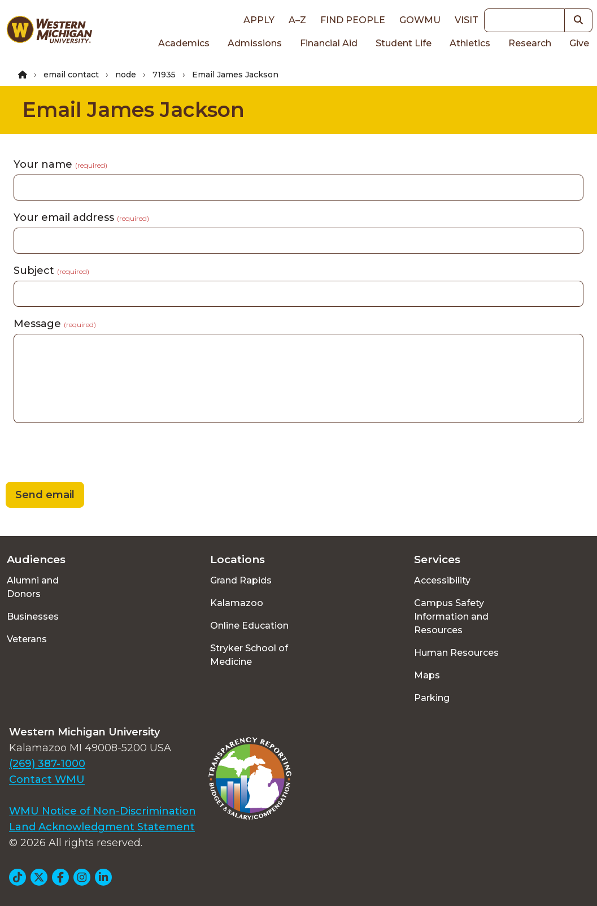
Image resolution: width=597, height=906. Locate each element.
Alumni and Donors (33, 587)
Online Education (249, 625)
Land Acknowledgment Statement (102, 827)
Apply (258, 20)
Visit (466, 20)
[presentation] (86, 454)
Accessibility (442, 580)
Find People (352, 20)
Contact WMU (47, 779)
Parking (432, 697)
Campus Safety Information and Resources (451, 616)
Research (529, 43)
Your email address (81, 217)
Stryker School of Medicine (249, 655)
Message (55, 323)
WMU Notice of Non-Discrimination (102, 811)
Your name (60, 164)
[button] (578, 20)
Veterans (27, 639)
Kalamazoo (236, 603)
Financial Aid (329, 43)
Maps (427, 675)
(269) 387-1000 (47, 763)
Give (579, 43)
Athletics (470, 43)
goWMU (420, 20)
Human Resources (456, 652)
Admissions (255, 43)
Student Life (404, 43)
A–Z (297, 20)
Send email (45, 495)
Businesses (33, 616)
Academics (184, 43)
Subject (51, 270)
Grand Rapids (241, 580)
